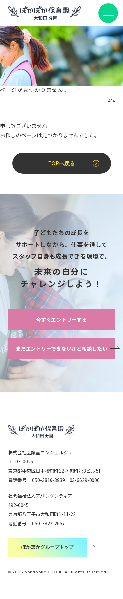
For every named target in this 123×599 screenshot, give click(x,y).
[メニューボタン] (108, 13)
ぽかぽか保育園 (44, 13)
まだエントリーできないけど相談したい (62, 348)
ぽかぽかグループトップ (47, 547)
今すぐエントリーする (61, 319)
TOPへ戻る (61, 163)
